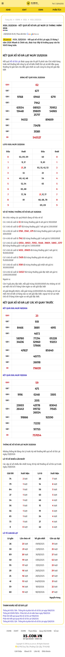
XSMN (40, 10)
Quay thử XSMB (45, 631)
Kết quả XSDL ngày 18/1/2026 (15, 308)
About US (28, 651)
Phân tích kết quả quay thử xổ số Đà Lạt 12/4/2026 (21, 618)
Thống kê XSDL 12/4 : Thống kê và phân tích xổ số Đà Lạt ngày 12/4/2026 (28, 621)
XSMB (8, 10)
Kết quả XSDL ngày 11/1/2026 (15, 375)
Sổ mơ (56, 631)
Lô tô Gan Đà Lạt (10, 533)
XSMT (24, 10)
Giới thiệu (18, 651)
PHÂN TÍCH (57, 10)
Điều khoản (46, 651)
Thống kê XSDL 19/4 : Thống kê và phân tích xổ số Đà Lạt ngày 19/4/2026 (29, 610)
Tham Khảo (32, 631)
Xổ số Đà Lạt (15, 61)
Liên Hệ (37, 651)
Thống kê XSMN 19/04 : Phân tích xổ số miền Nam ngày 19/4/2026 (26, 613)
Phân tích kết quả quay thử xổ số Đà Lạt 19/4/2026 (21, 616)
